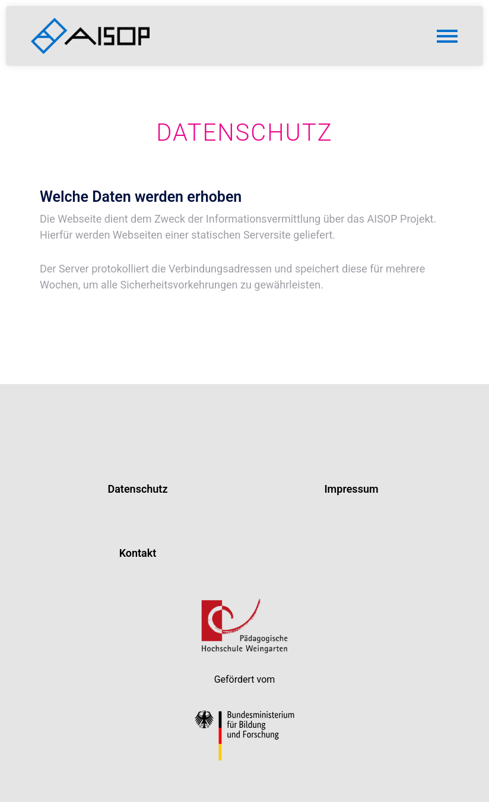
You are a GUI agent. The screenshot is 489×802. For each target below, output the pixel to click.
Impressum (351, 489)
